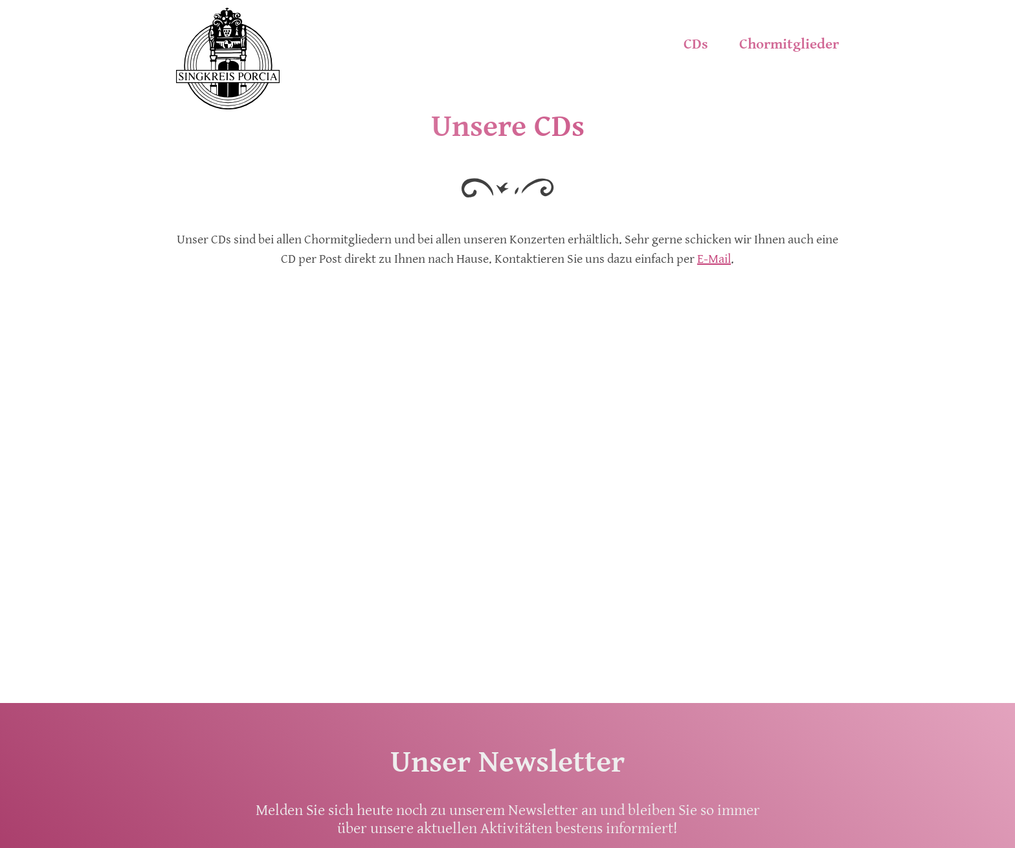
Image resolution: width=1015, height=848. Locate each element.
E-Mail (714, 259)
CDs (696, 44)
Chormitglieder (789, 44)
